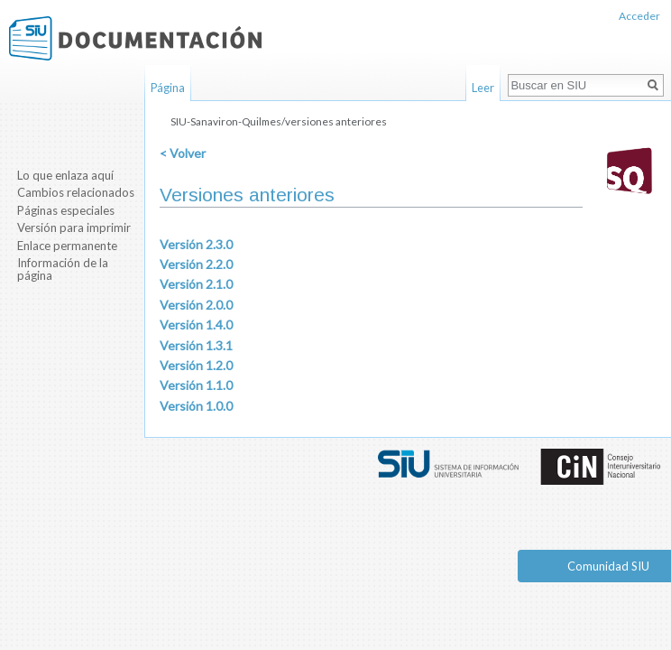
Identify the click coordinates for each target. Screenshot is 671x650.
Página (168, 87)
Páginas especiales (66, 210)
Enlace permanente (67, 245)
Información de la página (62, 269)
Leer (483, 87)
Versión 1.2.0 (196, 365)
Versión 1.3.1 (196, 345)
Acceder (639, 16)
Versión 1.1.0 (196, 385)
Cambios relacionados (75, 192)
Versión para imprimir (74, 227)
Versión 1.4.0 (196, 324)
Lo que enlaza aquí (65, 175)
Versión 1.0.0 (196, 405)
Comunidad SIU (608, 566)
